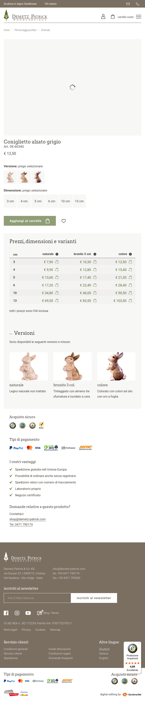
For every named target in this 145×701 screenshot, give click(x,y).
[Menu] (139, 644)
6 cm (51, 201)
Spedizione (11, 658)
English (103, 658)
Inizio (7, 30)
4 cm (24, 201)
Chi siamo (50, 3)
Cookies (40, 629)
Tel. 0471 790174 (21, 524)
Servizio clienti (13, 653)
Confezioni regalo (60, 653)
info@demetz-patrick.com (69, 569)
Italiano (103, 653)
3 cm (10, 201)
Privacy (26, 629)
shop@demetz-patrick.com (27, 519)
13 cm (79, 201)
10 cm (65, 201)
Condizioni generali (16, 649)
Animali (45, 30)
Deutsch (104, 649)
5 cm (38, 201)
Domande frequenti (61, 658)
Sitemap (55, 629)
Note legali (10, 629)
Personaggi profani (25, 30)
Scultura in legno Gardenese (20, 3)
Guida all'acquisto (60, 649)
